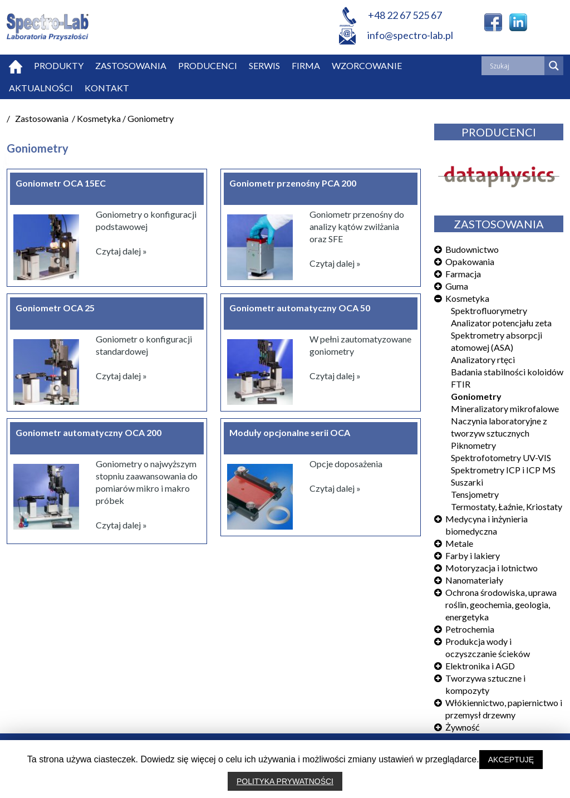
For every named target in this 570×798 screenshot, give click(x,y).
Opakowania (469, 261)
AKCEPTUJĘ (511, 759)
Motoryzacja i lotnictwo (491, 567)
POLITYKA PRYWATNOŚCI (285, 781)
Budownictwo (472, 249)
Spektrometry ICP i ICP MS (503, 469)
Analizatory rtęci (483, 359)
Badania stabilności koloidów (507, 371)
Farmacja (463, 273)
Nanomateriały (474, 580)
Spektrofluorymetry (489, 310)
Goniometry (476, 396)
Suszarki (467, 482)
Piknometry (473, 445)
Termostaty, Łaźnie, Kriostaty (506, 506)
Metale (459, 543)
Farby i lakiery (472, 555)
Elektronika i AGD (480, 665)
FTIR (460, 384)
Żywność (462, 727)
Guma (456, 286)
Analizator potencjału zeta (501, 322)
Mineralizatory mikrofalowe (505, 408)
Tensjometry (475, 494)
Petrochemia (469, 629)
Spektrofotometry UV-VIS (501, 457)
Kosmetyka (467, 298)
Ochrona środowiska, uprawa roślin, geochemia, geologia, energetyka (501, 604)
